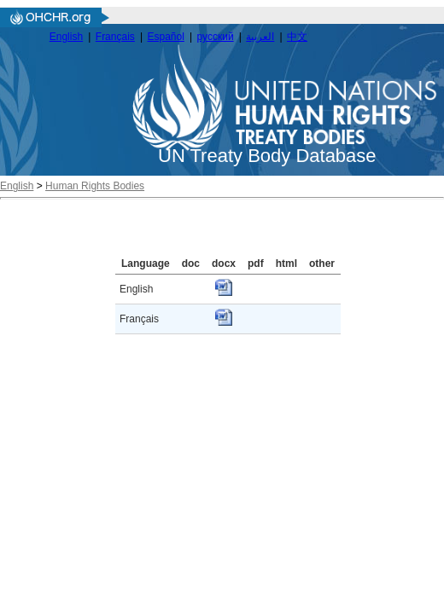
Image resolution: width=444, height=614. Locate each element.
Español (166, 37)
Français (115, 37)
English (66, 37)
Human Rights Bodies (94, 186)
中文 (297, 37)
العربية (260, 37)
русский (215, 37)
